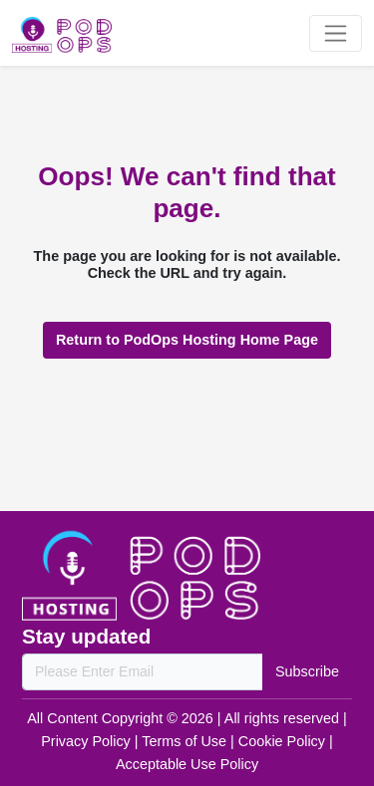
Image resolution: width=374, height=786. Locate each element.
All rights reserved (283, 718)
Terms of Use (186, 741)
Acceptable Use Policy (187, 764)
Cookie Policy (283, 741)
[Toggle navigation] (335, 33)
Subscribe (307, 671)
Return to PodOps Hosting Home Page (187, 340)
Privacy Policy (88, 741)
